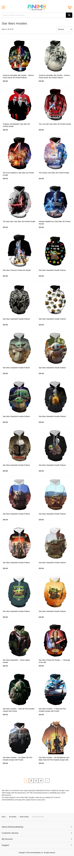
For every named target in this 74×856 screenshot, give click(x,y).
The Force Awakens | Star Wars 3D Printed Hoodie (18, 174)
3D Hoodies (13, 817)
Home (4, 817)
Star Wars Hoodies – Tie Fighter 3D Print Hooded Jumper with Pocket (17, 759)
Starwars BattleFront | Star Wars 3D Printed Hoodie (54, 223)
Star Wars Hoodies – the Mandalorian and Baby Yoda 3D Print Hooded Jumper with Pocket (54, 759)
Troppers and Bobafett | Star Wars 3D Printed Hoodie (16, 125)
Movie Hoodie (24, 817)
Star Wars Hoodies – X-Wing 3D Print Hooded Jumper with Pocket (52, 710)
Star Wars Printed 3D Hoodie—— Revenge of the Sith (54, 661)
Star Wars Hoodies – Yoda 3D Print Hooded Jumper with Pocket (18, 710)
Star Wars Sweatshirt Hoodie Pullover (52, 270)
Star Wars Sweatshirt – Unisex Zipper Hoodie (16, 661)
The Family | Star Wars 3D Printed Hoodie (54, 173)
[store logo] (37, 7)
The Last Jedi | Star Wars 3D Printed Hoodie (55, 124)
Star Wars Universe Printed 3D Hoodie (17, 270)
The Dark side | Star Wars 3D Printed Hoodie (19, 221)
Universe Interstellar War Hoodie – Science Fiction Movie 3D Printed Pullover (18, 76)
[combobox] (37, 15)
